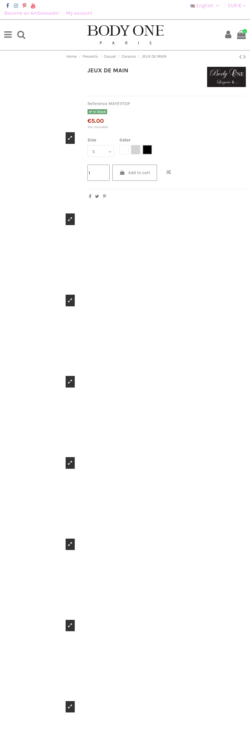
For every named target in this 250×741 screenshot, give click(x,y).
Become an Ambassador (32, 13)
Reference (97, 103)
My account (79, 13)
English (205, 5)
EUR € (237, 5)
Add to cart (134, 172)
